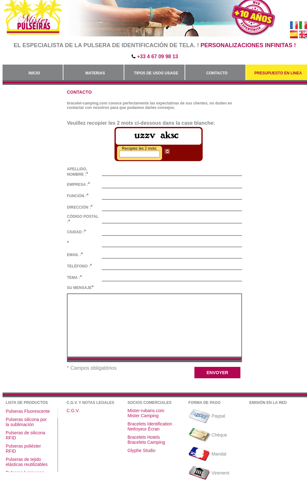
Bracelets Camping (146, 442)
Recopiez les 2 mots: (139, 148)
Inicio (34, 73)
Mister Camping (143, 415)
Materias (95, 73)
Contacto (217, 73)
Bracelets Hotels (143, 437)
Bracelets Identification (149, 423)
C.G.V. (73, 410)
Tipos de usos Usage (156, 73)
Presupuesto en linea (278, 73)
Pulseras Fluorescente (28, 411)
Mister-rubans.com (145, 410)
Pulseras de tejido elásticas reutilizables (27, 462)
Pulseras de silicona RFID (25, 435)
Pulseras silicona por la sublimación (26, 422)
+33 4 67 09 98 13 (157, 56)
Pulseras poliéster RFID (23, 448)
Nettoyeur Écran (143, 428)
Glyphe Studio (141, 450)
